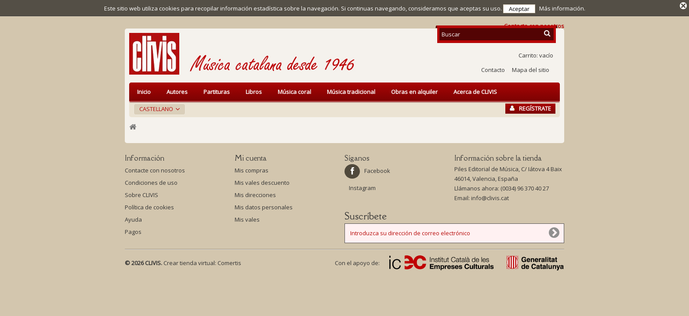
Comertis (229, 261)
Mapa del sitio (530, 68)
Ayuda (133, 218)
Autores (177, 90)
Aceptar (519, 9)
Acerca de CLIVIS (475, 90)
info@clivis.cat (490, 196)
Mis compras (251, 168)
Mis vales (247, 218)
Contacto (493, 68)
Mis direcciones (255, 193)
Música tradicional (351, 90)
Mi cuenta (251, 156)
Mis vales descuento (262, 181)
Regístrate (530, 107)
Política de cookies (149, 205)
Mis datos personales (264, 205)
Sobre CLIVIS (141, 193)
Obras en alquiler (414, 90)
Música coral (294, 90)
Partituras (216, 90)
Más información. (562, 8)
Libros (254, 90)
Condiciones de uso (151, 181)
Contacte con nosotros (155, 168)
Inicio (144, 90)
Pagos (133, 230)
